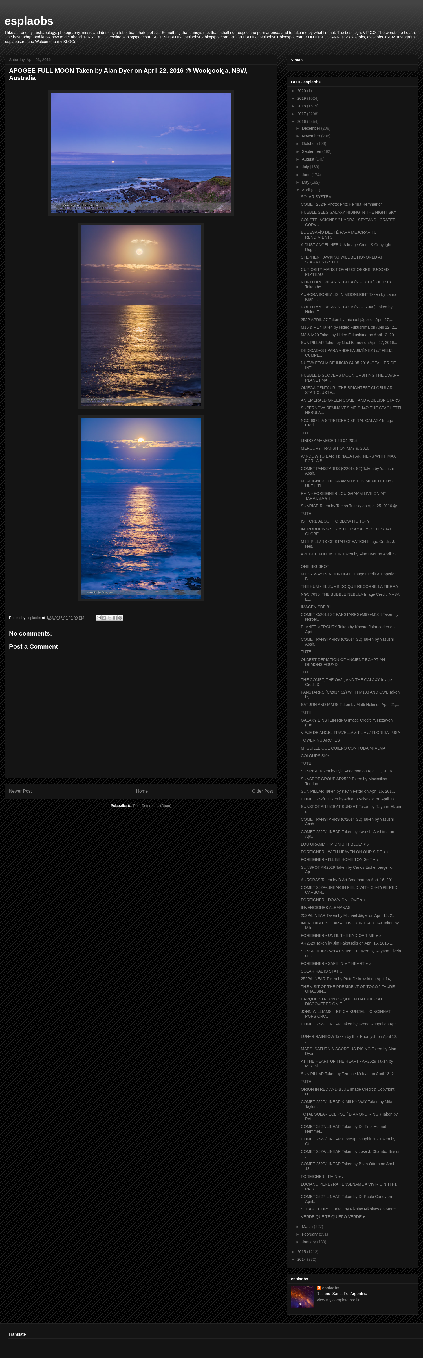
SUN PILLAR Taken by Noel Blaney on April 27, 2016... (349, 342)
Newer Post (20, 791)
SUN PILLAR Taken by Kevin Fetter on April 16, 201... (348, 791)
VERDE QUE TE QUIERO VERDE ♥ (333, 1216)
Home (142, 791)
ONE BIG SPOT (315, 566)
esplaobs (29, 21)
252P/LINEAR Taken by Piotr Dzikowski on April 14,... (347, 978)
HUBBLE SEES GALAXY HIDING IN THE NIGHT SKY (348, 212)
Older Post (262, 791)
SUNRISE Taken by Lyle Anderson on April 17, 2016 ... (348, 771)
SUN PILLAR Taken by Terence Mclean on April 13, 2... (349, 1073)
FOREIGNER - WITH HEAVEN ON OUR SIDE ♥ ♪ (345, 852)
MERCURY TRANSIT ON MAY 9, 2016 (335, 448)
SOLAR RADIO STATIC (321, 971)
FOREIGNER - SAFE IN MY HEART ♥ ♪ (336, 963)
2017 (302, 114)
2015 (302, 1251)
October (309, 143)
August (308, 159)
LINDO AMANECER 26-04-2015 (329, 440)
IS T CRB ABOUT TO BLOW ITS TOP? (335, 521)
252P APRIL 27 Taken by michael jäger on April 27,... (347, 319)
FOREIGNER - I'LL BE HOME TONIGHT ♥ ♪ (339, 859)
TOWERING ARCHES (320, 740)
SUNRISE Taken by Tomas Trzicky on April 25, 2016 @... (350, 506)
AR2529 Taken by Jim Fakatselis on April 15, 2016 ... (347, 943)
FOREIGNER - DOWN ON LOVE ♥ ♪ (333, 900)
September (312, 151)
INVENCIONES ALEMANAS (326, 907)
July (306, 166)
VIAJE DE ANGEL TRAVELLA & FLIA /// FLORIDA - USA (350, 732)
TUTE (306, 433)
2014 (302, 1259)
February (310, 1234)
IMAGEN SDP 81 (316, 607)
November (311, 136)
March (308, 1226)
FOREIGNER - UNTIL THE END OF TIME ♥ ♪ (341, 935)
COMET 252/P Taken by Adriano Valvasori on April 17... (349, 799)
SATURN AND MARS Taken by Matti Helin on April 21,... (350, 704)
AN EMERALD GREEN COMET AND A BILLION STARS (350, 400)
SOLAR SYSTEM (316, 196)
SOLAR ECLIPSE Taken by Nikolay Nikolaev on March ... (351, 1209)
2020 (302, 90)
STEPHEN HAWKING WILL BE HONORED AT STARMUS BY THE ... (342, 259)
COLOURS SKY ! (316, 755)
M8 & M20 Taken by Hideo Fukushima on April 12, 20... (349, 335)
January (309, 1242)
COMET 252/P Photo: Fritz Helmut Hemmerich (342, 204)
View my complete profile (338, 1300)
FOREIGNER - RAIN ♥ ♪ (322, 1176)
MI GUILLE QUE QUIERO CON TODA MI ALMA (343, 748)
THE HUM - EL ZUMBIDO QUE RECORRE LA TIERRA (349, 586)
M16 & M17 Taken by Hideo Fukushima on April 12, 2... (349, 327)
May (306, 182)
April (306, 190)
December (311, 128)
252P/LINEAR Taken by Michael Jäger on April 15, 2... (348, 915)
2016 (302, 121)
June (306, 174)
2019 (302, 98)
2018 (302, 106)
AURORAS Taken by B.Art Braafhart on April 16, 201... (348, 880)
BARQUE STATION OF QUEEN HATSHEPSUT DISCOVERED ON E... (342, 1001)
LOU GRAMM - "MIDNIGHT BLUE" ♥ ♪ (335, 844)
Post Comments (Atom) (152, 805)
